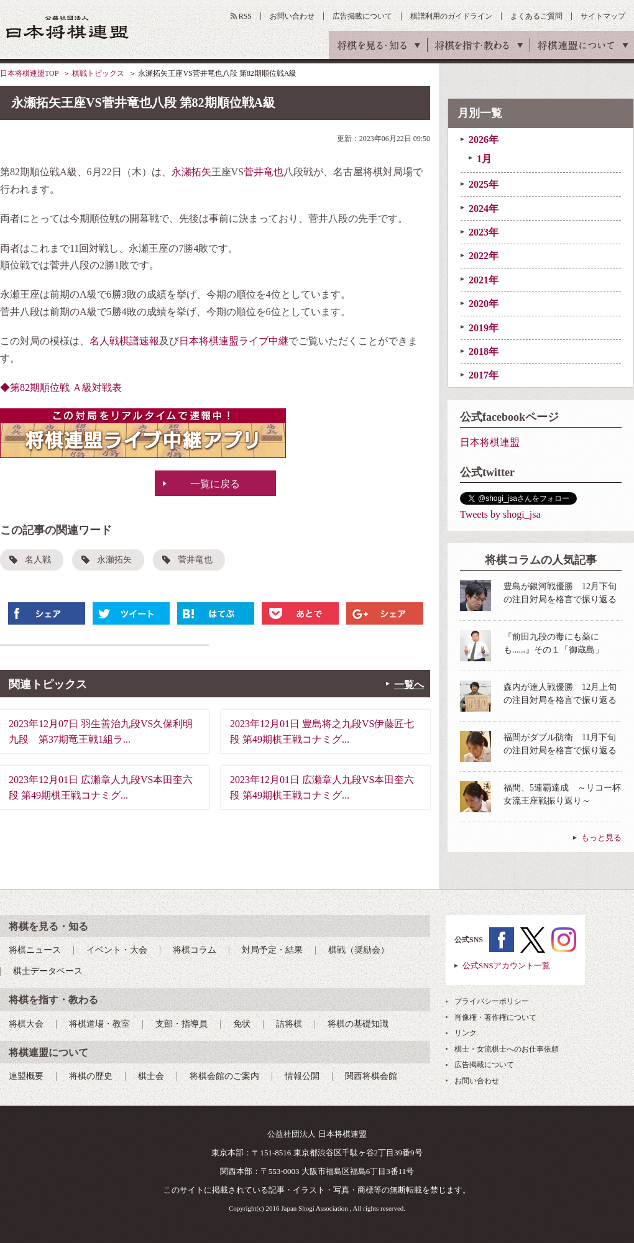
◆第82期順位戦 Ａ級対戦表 (61, 387)
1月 (484, 159)
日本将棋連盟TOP (29, 73)
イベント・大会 (116, 950)
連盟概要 (26, 1076)
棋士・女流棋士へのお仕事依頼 (506, 1049)
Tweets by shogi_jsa (500, 514)
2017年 (483, 375)
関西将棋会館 (371, 1076)
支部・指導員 (181, 1024)
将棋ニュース (35, 950)
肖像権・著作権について (495, 1017)
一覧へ (409, 684)
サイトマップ (603, 16)
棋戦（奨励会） (358, 950)
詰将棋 (289, 1024)
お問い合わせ (292, 16)
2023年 (483, 232)
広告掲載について (362, 16)
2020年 (483, 303)
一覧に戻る (215, 484)
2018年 (483, 351)
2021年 (483, 280)
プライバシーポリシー (491, 1001)
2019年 (483, 328)
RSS (245, 16)
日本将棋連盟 (490, 442)
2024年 (483, 208)
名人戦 (38, 559)
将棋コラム (194, 950)
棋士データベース (48, 971)
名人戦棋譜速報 (124, 341)
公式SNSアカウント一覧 (506, 965)
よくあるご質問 (536, 16)
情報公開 (302, 1076)
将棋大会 (26, 1024)
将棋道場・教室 (99, 1024)
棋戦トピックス (98, 73)
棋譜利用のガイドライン (451, 16)
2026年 (483, 139)
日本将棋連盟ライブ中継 (233, 341)
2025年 (483, 184)
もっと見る (601, 837)
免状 (241, 1024)
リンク (465, 1033)
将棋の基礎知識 (358, 1024)
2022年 (483, 255)
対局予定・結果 (272, 950)
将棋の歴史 (91, 1076)
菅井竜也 (263, 172)
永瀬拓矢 (191, 172)
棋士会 (151, 1076)
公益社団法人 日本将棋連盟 (67, 27)
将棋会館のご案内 (224, 1076)
